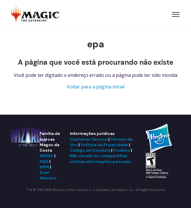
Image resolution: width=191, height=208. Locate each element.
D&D (44, 161)
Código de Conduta (90, 150)
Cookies (121, 150)
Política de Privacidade (104, 144)
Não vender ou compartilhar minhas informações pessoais (100, 158)
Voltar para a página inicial (96, 86)
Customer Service (88, 139)
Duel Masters (48, 175)
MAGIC (46, 155)
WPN (44, 167)
